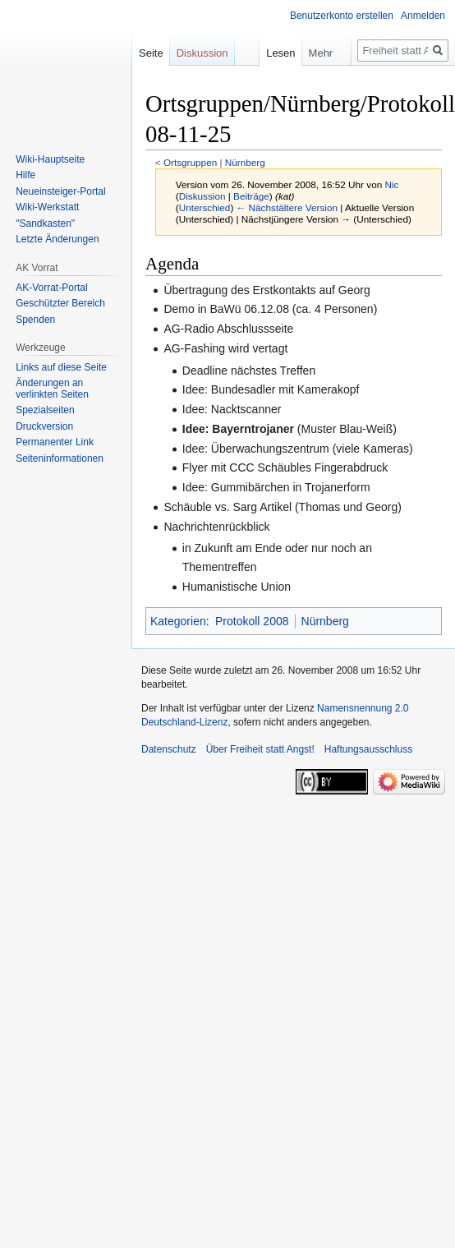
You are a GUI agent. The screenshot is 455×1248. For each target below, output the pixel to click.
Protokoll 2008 (252, 621)
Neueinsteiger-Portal (60, 191)
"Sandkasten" (45, 223)
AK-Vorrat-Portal (51, 287)
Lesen (269, 53)
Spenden (35, 319)
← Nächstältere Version (287, 207)
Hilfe (25, 175)
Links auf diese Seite (61, 367)
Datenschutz (168, 749)
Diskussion (202, 196)
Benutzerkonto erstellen (341, 15)
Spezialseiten (45, 410)
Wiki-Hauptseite (50, 159)
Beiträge (251, 196)
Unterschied (205, 207)
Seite (151, 53)
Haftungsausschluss (368, 749)
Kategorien (178, 621)
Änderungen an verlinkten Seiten (52, 388)
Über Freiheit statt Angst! (260, 749)
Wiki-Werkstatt (47, 207)
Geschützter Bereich (60, 303)
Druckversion (44, 426)
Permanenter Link (55, 442)
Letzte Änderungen (57, 239)
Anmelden (423, 15)
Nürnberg (245, 162)
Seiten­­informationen (59, 458)
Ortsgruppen (190, 162)
